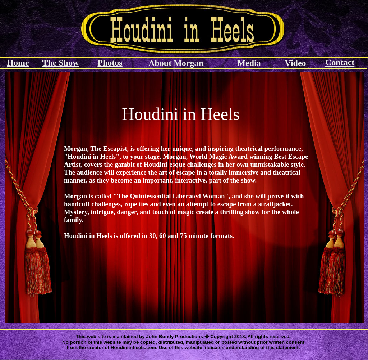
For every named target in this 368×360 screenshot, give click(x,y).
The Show (60, 62)
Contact (339, 62)
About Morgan (175, 63)
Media (249, 63)
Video (295, 63)
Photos (109, 62)
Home (18, 62)
